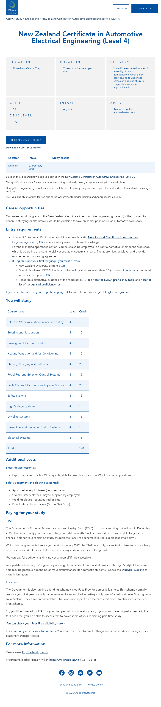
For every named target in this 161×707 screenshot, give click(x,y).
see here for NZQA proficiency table (111, 280)
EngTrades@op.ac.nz (35, 652)
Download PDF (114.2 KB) (23, 147)
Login (120, 9)
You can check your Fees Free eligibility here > (35, 623)
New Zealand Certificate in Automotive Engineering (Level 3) (99, 176)
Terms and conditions (70, 684)
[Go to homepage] (12, 7)
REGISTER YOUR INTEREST (26, 140)
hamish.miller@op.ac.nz (64, 659)
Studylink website (133, 570)
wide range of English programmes (108, 292)
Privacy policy (95, 684)
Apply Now (144, 9)
